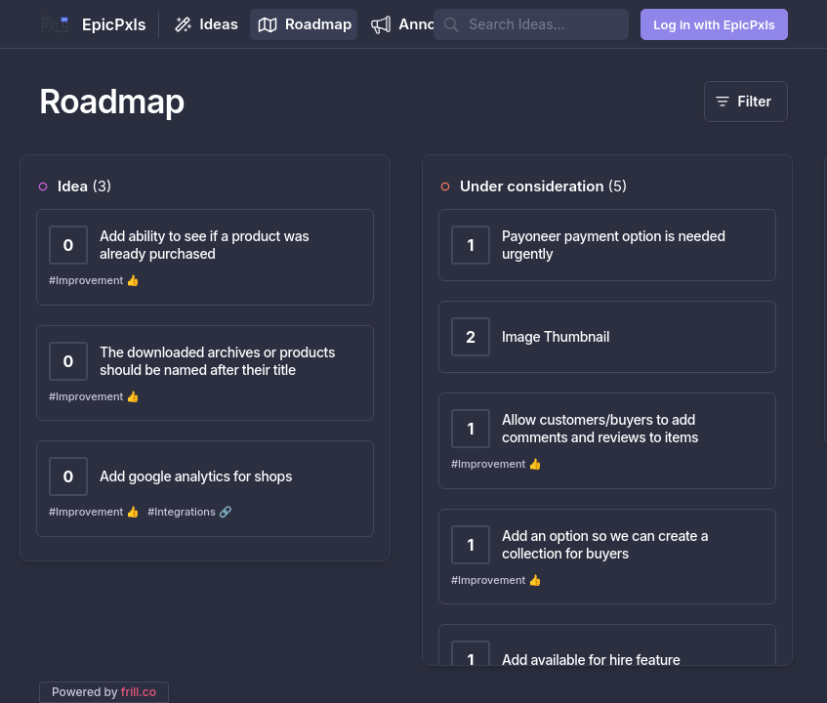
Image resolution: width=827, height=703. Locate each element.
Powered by (104, 691)
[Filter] (746, 101)
